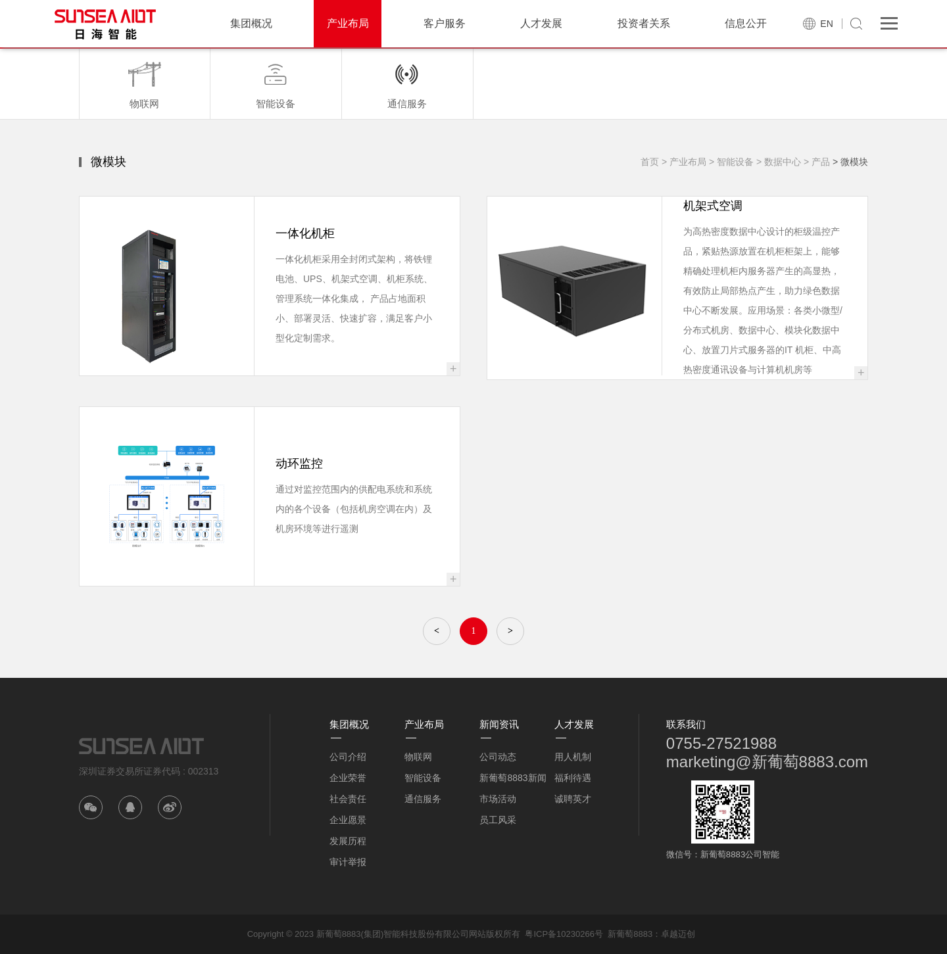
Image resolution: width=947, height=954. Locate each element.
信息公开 (746, 23)
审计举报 (347, 862)
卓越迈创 (678, 934)
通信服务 (422, 799)
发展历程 (347, 841)
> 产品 (817, 161)
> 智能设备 (731, 161)
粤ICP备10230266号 (564, 934)
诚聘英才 (572, 799)
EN (826, 23)
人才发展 (541, 23)
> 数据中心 (778, 161)
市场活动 (497, 799)
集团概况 (251, 23)
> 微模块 (850, 161)
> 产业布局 (684, 161)
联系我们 (686, 724)
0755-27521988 (721, 743)
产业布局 (348, 23)
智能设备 (422, 778)
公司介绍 (347, 756)
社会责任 (347, 799)
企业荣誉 (347, 778)
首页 (650, 161)
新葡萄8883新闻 (512, 778)
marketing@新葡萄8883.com (767, 762)
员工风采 (497, 820)
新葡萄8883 (630, 934)
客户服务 (445, 23)
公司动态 (497, 756)
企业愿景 (347, 820)
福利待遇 (572, 778)
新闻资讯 (499, 724)
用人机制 (572, 756)
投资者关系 (644, 23)
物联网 (418, 756)
